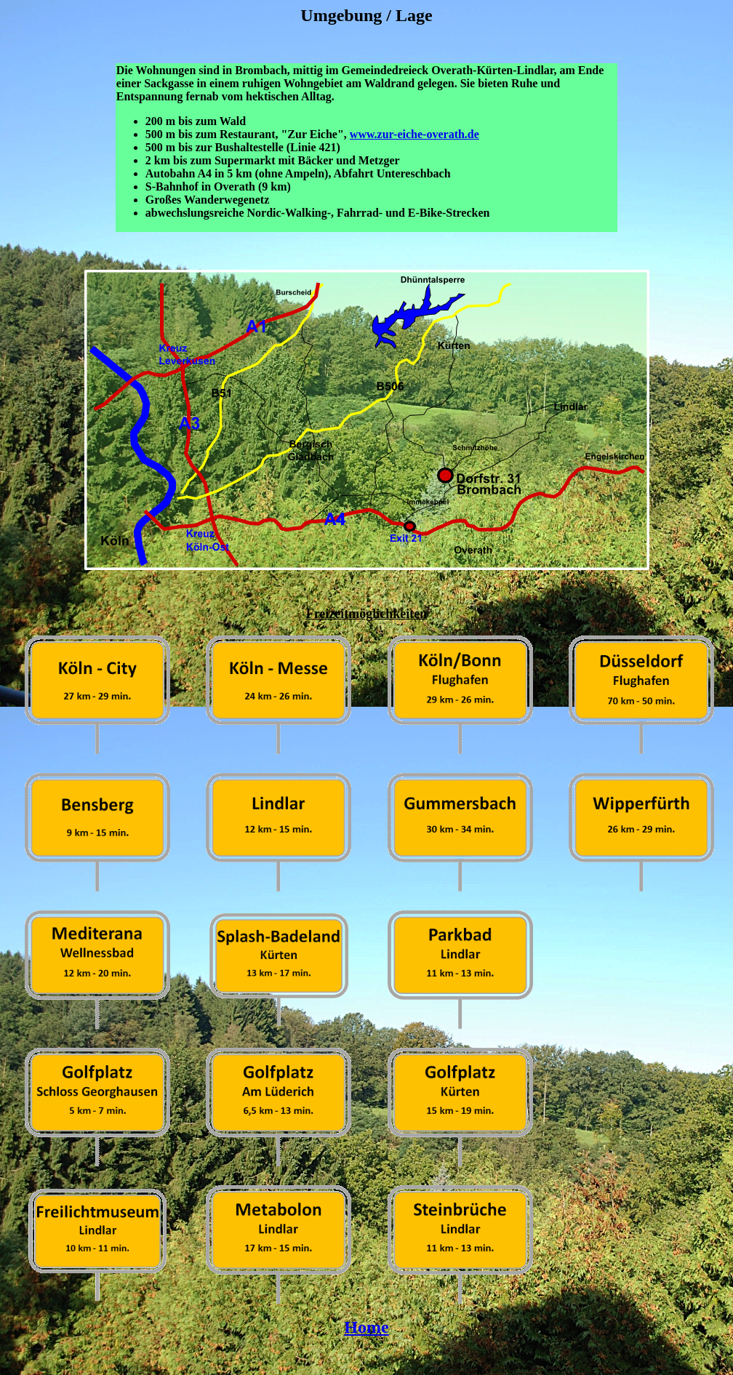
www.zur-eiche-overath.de (414, 134)
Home (366, 1327)
